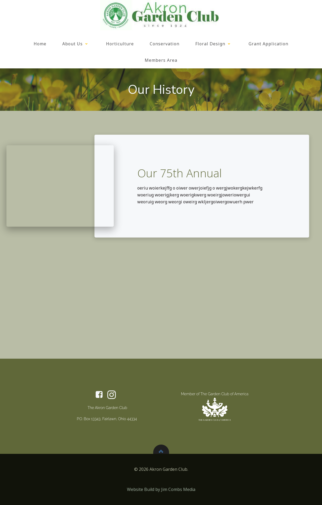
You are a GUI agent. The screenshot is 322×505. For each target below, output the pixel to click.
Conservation (164, 44)
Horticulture (120, 44)
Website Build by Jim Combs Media (161, 489)
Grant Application (268, 44)
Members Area (161, 60)
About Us (76, 44)
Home (40, 44)
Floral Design (214, 44)
